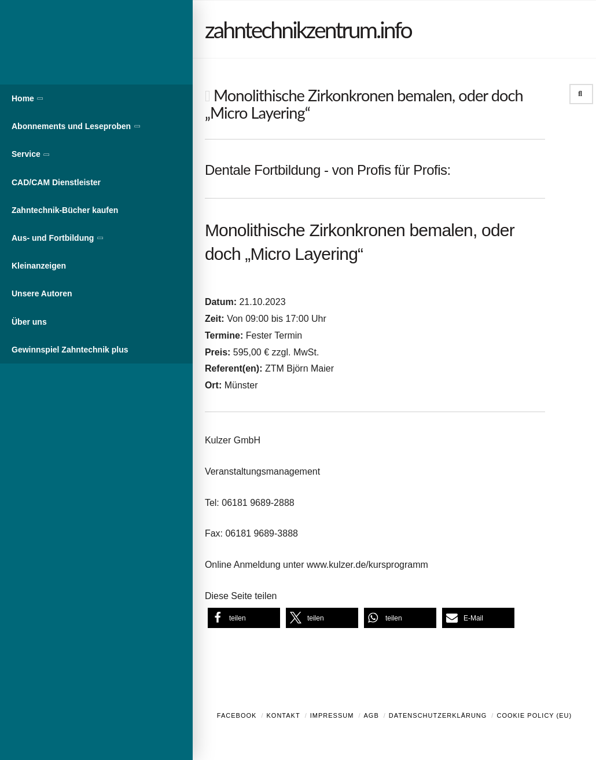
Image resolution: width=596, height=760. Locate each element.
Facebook (237, 715)
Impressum (332, 715)
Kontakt (283, 715)
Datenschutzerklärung (438, 715)
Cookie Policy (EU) (534, 715)
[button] (244, 618)
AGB (370, 715)
